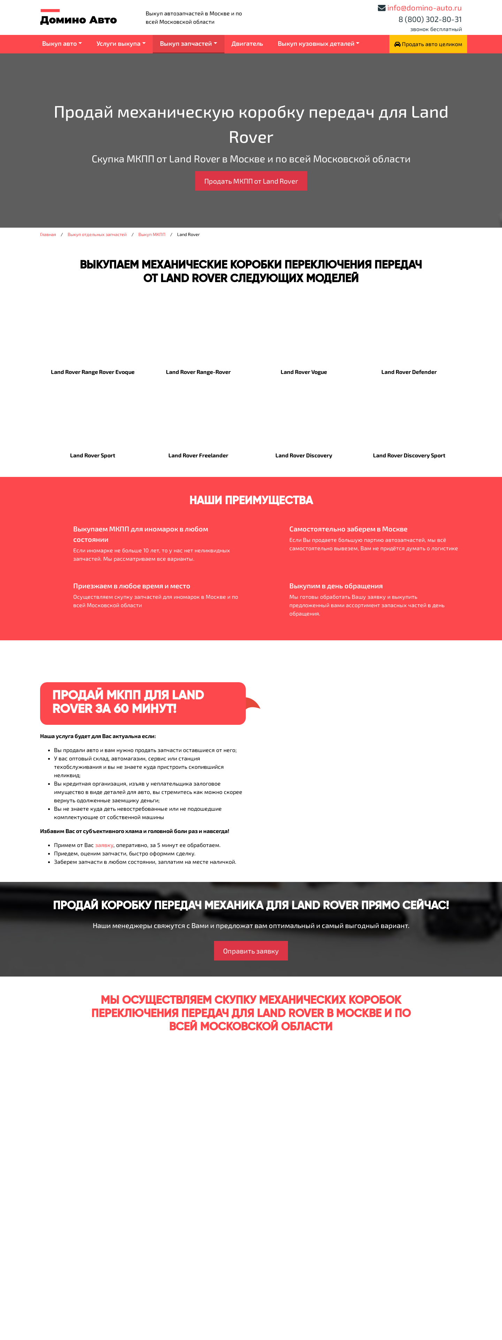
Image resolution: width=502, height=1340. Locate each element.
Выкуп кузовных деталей (316, 43)
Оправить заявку (251, 951)
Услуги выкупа (118, 43)
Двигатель (247, 43)
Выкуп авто (59, 43)
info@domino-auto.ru (424, 7)
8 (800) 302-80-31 (430, 18)
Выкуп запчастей (186, 43)
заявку (104, 844)
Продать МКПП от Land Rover (251, 181)
